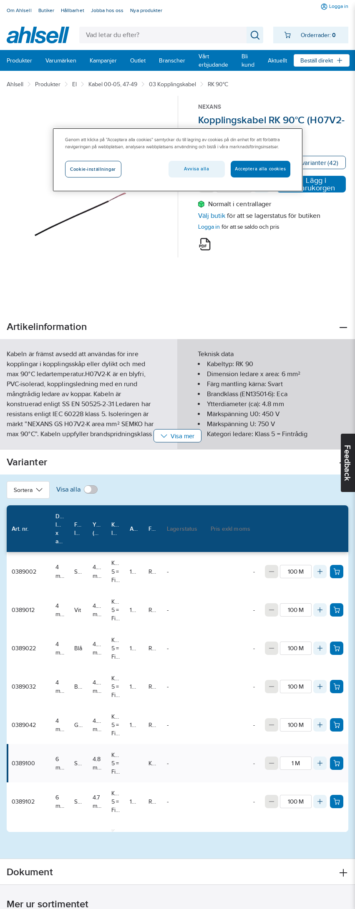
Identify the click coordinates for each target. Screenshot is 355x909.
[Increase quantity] (320, 571)
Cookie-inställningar (93, 169)
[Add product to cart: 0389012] (336, 610)
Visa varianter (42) (313, 162)
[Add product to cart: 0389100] (336, 763)
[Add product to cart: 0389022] (336, 648)
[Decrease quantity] (271, 571)
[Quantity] (296, 571)
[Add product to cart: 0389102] (336, 801)
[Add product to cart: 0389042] (336, 725)
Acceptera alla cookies (260, 169)
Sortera (28, 490)
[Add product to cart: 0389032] (336, 686)
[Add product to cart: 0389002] (336, 571)
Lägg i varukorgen (311, 184)
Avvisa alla (196, 169)
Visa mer (177, 436)
